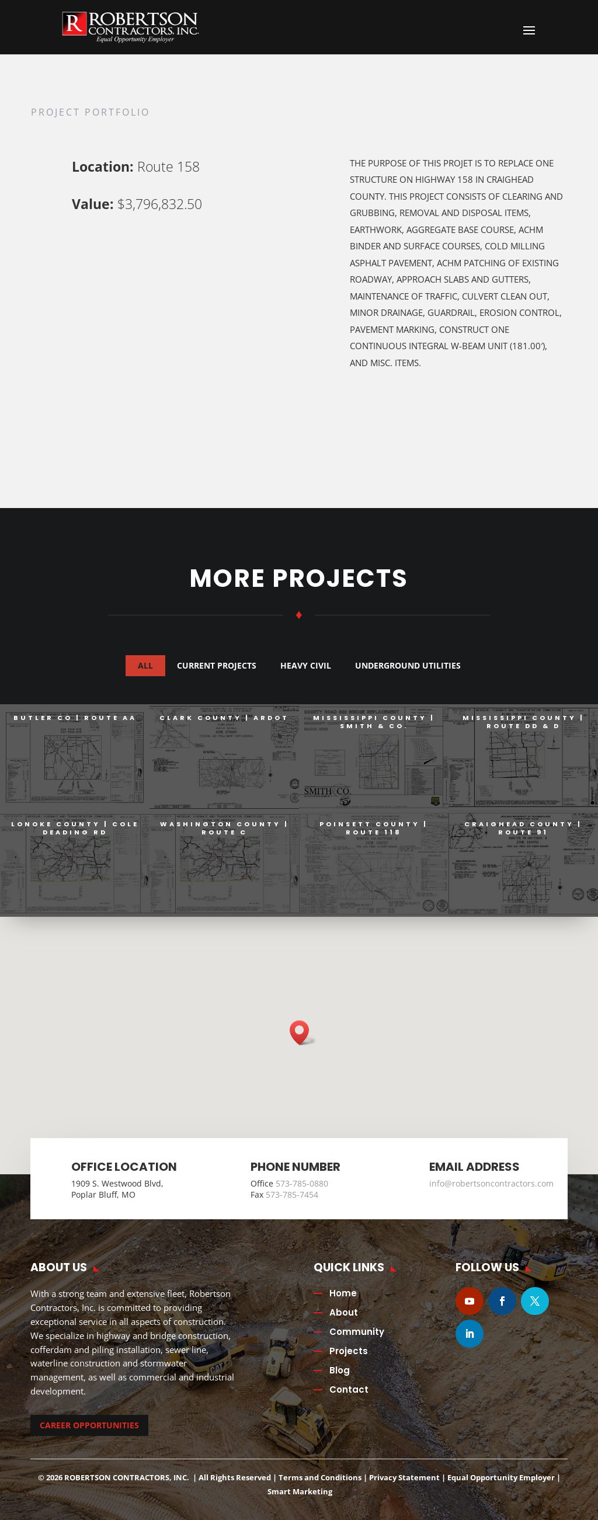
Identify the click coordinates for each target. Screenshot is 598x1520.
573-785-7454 (292, 1194)
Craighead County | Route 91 (523, 828)
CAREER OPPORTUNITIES (89, 1425)
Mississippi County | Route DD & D (524, 722)
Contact (348, 1389)
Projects (348, 1351)
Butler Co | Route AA (75, 717)
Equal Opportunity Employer (501, 1477)
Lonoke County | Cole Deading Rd (75, 828)
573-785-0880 (302, 1183)
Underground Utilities (408, 665)
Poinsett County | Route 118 (373, 828)
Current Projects (216, 665)
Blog (339, 1370)
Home (343, 1293)
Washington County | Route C (224, 828)
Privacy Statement (404, 1477)
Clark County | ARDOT (224, 717)
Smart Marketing (299, 1491)
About (343, 1312)
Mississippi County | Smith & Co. (374, 722)
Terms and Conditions (320, 1477)
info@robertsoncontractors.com (491, 1183)
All (145, 665)
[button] (303, 1032)
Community (356, 1332)
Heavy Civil (305, 665)
